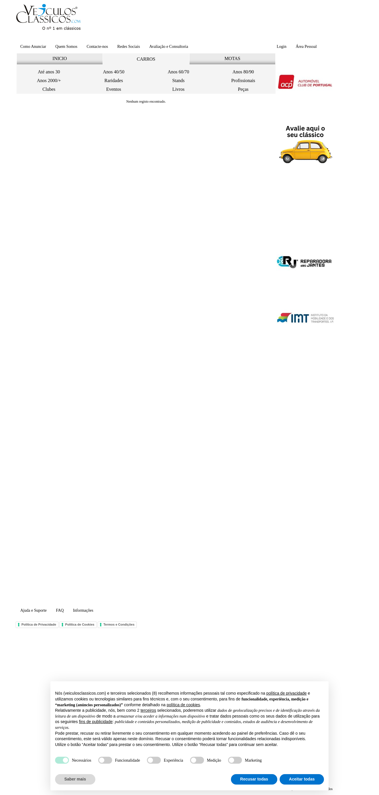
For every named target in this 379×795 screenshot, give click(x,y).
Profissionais (243, 80)
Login (281, 46)
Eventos (113, 89)
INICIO (59, 58)
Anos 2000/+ (49, 80)
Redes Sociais (128, 46)
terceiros (148, 710)
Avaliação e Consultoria (168, 46)
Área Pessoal (306, 46)
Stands (178, 80)
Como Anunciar (33, 46)
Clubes (49, 89)
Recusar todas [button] (254, 779)
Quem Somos (66, 46)
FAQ (60, 610)
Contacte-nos (97, 46)
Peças (243, 89)
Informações (83, 610)
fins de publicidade (96, 721)
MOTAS (232, 58)
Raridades (113, 80)
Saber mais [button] (75, 779)
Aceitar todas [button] (302, 779)
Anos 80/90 (243, 71)
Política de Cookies (79, 624)
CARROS (146, 59)
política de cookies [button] (183, 704)
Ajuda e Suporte (33, 610)
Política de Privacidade (38, 624)
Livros (178, 89)
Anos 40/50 (113, 71)
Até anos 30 (49, 71)
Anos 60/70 (178, 71)
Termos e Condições (118, 624)
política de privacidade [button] (286, 693)
